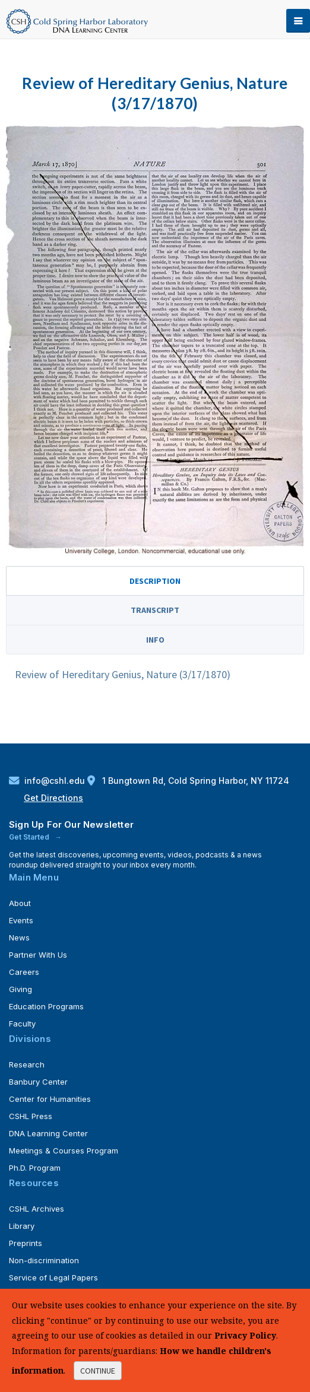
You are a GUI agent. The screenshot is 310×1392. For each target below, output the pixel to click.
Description (155, 581)
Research (27, 1064)
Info (155, 639)
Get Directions (53, 798)
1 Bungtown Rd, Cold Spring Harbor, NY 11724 (188, 781)
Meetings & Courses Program (63, 1150)
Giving (20, 989)
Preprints (25, 1243)
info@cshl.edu (48, 781)
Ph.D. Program (35, 1167)
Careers (24, 972)
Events (21, 920)
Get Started (30, 836)
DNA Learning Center (48, 1133)
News (19, 937)
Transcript (155, 610)
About (20, 903)
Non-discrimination (44, 1260)
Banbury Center (38, 1081)
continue (97, 1370)
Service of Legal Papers (53, 1277)
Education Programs (46, 1006)
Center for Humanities (50, 1099)
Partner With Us (38, 954)
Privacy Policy (245, 1335)
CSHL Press (30, 1116)
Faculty (22, 1023)
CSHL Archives (36, 1208)
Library (21, 1226)
